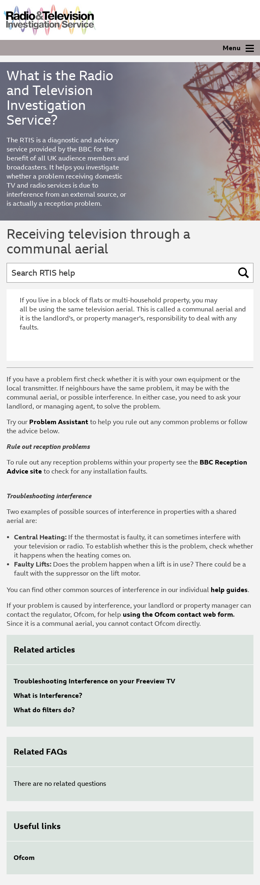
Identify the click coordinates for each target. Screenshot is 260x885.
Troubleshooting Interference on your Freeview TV (94, 681)
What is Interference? (48, 695)
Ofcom (24, 858)
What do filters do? (44, 710)
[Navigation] (130, 48)
